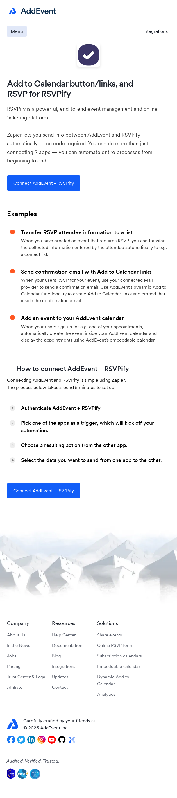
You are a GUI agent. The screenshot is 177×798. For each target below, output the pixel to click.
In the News (18, 645)
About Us (16, 635)
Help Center (64, 635)
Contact (60, 687)
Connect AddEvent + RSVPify (43, 183)
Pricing (14, 666)
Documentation (67, 645)
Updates (60, 676)
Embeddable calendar (118, 666)
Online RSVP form (114, 645)
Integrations (155, 31)
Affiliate (14, 687)
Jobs (12, 656)
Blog (56, 656)
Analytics (106, 694)
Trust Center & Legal (27, 676)
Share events (109, 635)
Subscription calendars (119, 656)
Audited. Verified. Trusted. (32, 761)
